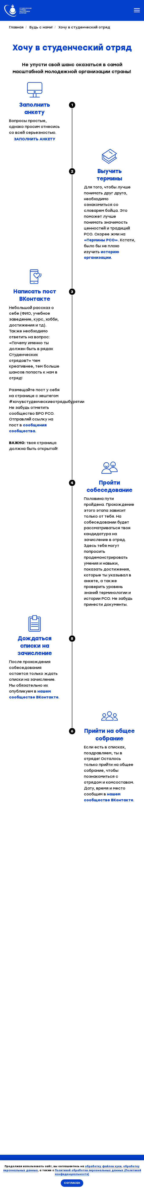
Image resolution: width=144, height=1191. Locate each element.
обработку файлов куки (103, 1166)
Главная (16, 27)
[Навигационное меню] (137, 10)
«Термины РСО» (101, 240)
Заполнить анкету (34, 139)
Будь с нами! (41, 27)
